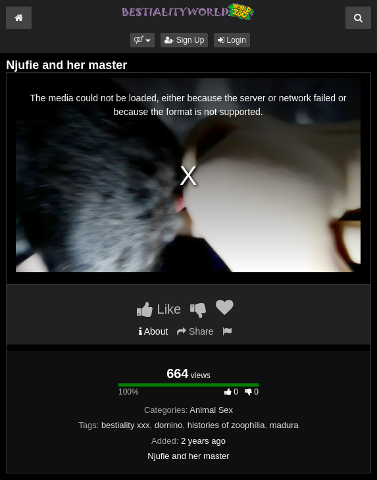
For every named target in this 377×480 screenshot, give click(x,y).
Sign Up (184, 40)
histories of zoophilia (226, 425)
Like (159, 309)
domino (169, 425)
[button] (142, 40)
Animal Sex (211, 410)
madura (284, 425)
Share (195, 331)
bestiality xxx (125, 425)
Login (232, 40)
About (153, 331)
